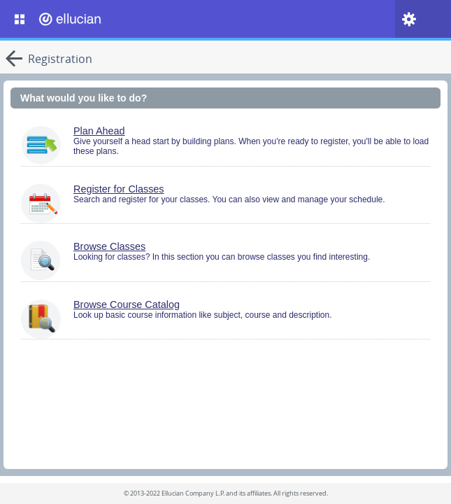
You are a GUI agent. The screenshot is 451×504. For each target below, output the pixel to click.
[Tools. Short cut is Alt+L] (409, 19)
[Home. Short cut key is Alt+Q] (100, 19)
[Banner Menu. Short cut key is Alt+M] (19, 19)
